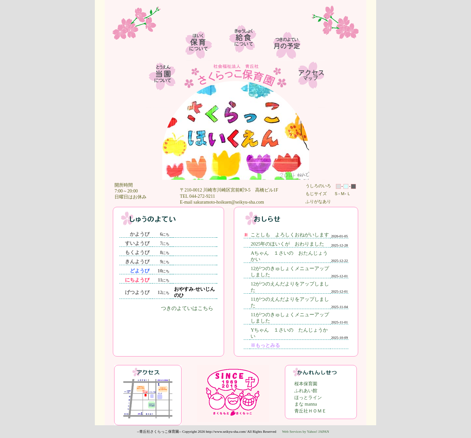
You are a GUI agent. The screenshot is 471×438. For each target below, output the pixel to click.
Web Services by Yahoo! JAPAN (305, 431)
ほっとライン (308, 397)
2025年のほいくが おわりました (287, 243)
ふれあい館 (305, 390)
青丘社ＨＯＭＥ (310, 411)
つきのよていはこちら (187, 308)
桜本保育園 (305, 383)
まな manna (305, 404)
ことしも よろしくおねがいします (290, 234)
